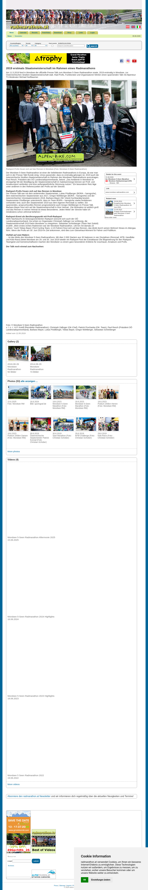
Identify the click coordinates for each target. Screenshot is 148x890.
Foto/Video (46, 32)
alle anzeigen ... (29, 381)
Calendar (23, 32)
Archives (11, 866)
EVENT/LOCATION (64, 43)
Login (92, 32)
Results (35, 32)
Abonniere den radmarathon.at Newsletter (29, 796)
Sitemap (62, 885)
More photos (14, 451)
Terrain (28, 43)
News (12, 32)
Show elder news (110, 217)
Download (58, 32)
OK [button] (84, 880)
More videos (14, 784)
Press (56, 885)
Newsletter (18, 36)
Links (81, 32)
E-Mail (10, 861)
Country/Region (15, 43)
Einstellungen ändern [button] (100, 880)
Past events (53, 43)
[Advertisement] (74, 4)
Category (38, 43)
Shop (69, 32)
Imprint (68, 885)
